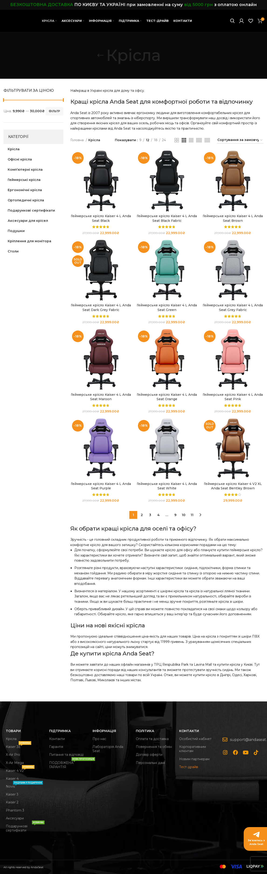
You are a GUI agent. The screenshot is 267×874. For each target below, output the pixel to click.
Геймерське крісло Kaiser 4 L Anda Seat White (167, 486)
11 (192, 515)
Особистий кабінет (195, 739)
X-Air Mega (15, 763)
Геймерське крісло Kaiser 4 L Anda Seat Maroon (101, 397)
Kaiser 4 (12, 778)
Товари (13, 731)
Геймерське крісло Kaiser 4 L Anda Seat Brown (233, 218)
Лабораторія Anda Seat (107, 749)
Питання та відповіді (66, 755)
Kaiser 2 (12, 802)
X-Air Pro (13, 755)
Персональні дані (150, 763)
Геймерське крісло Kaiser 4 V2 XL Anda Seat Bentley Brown (233, 486)
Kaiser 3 (12, 794)
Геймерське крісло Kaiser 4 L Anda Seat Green (167, 307)
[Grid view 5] (199, 140)
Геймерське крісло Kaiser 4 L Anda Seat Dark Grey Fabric (101, 307)
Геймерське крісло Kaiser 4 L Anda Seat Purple (101, 486)
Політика (145, 731)
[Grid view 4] (191, 140)
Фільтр (54, 111)
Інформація (104, 731)
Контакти (57, 739)
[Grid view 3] (184, 140)
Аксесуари (15, 818)
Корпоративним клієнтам (192, 749)
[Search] (232, 21)
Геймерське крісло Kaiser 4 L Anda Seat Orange (167, 397)
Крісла (11, 739)
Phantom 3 (15, 810)
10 (183, 515)
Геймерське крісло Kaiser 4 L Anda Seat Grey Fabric (233, 307)
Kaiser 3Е (18, 746)
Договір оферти (149, 755)
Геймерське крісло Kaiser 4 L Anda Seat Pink (233, 397)
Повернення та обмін (154, 747)
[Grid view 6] (207, 140)
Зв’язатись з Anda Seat (256, 842)
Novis (24, 785)
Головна (77, 140)
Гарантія (56, 747)
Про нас (99, 739)
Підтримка (60, 731)
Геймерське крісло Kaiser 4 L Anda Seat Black (101, 218)
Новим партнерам (194, 759)
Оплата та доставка (152, 739)
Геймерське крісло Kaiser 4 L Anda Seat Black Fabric (167, 218)
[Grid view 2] (177, 140)
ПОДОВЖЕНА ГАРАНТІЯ (68, 764)
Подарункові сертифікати (25, 827)
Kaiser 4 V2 (20, 770)
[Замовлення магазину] (240, 140)
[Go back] (100, 55)
